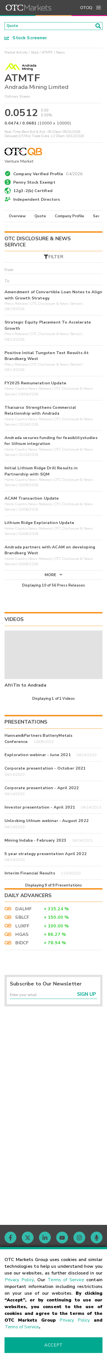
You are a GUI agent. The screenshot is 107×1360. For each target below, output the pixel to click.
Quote (40, 217)
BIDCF (22, 950)
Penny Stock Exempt (34, 184)
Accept (53, 1345)
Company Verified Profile (48, 175)
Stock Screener (26, 39)
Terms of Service (66, 1280)
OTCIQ (86, 7)
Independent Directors (36, 201)
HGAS (22, 941)
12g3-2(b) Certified (33, 193)
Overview (17, 217)
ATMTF (47, 54)
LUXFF (22, 933)
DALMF (23, 916)
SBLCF (22, 924)
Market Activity (16, 54)
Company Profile (69, 217)
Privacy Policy (19, 1280)
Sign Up (86, 1003)
